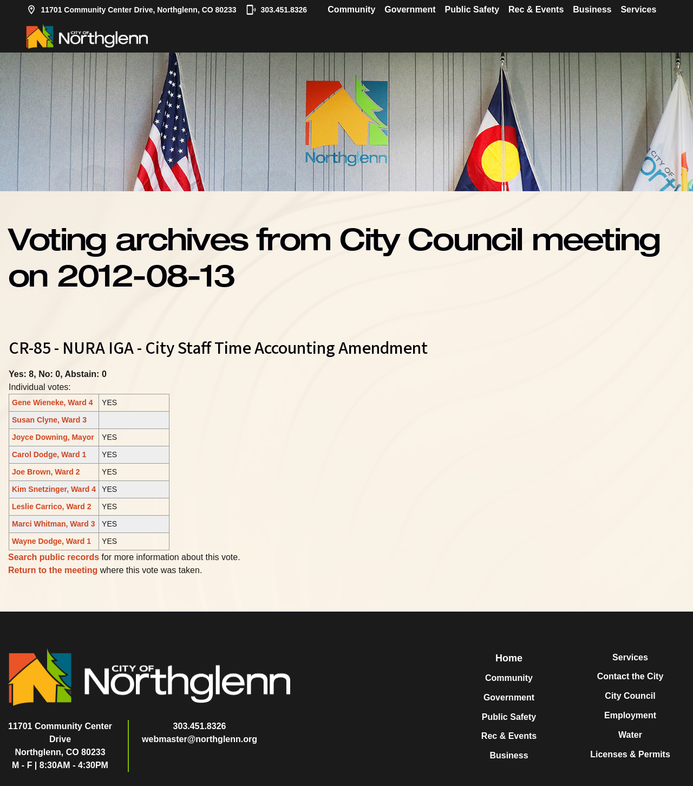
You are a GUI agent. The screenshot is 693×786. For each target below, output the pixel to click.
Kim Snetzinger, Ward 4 (54, 489)
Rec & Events (536, 9)
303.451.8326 (277, 9)
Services (638, 9)
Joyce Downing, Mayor (53, 437)
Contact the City (630, 676)
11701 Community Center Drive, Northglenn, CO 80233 (131, 9)
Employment (630, 715)
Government (409, 9)
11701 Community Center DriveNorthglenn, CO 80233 (60, 739)
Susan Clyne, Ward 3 (49, 419)
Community (351, 9)
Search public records (53, 557)
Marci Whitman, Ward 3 (53, 523)
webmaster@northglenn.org (199, 739)
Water (630, 734)
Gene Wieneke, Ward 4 (52, 402)
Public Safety (472, 9)
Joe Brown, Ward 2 (46, 471)
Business (592, 9)
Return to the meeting (52, 570)
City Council (630, 695)
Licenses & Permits (630, 754)
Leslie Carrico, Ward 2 (51, 506)
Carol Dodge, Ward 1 (49, 454)
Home (508, 658)
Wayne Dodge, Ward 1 (51, 541)
